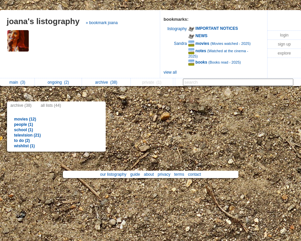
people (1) (23, 124)
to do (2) (22, 140)
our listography (113, 174)
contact (194, 174)
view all (170, 72)
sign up (284, 44)
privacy (164, 174)
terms (179, 174)
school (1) (23, 130)
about (149, 174)
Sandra (180, 43)
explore (284, 53)
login (284, 35)
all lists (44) (51, 105)
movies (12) (25, 119)
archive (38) (20, 105)
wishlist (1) (24, 146)
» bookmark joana (101, 22)
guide (135, 174)
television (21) (27, 135)
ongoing (58, 82)
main (17, 82)
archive (106, 82)
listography (177, 28)
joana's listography (43, 21)
